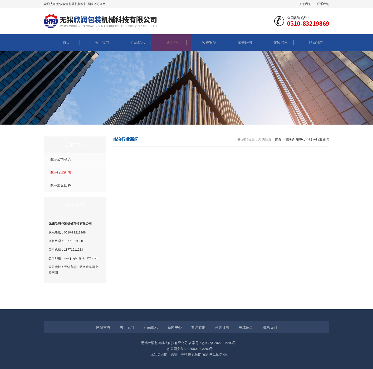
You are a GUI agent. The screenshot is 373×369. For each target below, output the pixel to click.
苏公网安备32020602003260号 (190, 349)
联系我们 (323, 4)
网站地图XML (219, 355)
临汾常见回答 (60, 185)
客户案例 (204, 42)
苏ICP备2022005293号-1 (220, 343)
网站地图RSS (198, 355)
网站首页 (103, 327)
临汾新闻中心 (295, 139)
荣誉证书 (240, 42)
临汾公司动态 (60, 159)
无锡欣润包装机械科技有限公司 (164, 343)
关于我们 (305, 4)
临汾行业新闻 (60, 172)
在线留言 (275, 42)
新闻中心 (168, 42)
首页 (61, 42)
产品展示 (133, 42)
